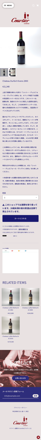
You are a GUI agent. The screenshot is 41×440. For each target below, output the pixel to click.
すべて (6, 250)
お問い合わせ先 (20, 379)
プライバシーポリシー (20, 408)
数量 (4, 193)
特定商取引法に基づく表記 (20, 412)
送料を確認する (23, 229)
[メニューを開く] (8, 5)
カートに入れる (20, 218)
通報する (15, 235)
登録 (35, 397)
